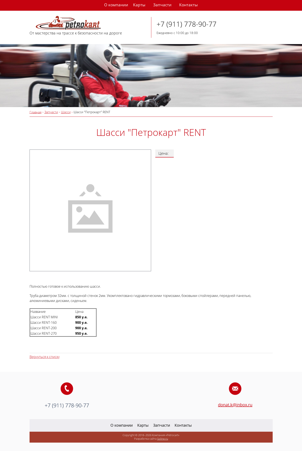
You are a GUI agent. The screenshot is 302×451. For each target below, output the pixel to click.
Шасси (66, 112)
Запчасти (162, 5)
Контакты (188, 5)
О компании (116, 5)
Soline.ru (162, 439)
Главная (35, 112)
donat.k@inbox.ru (235, 405)
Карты (139, 5)
